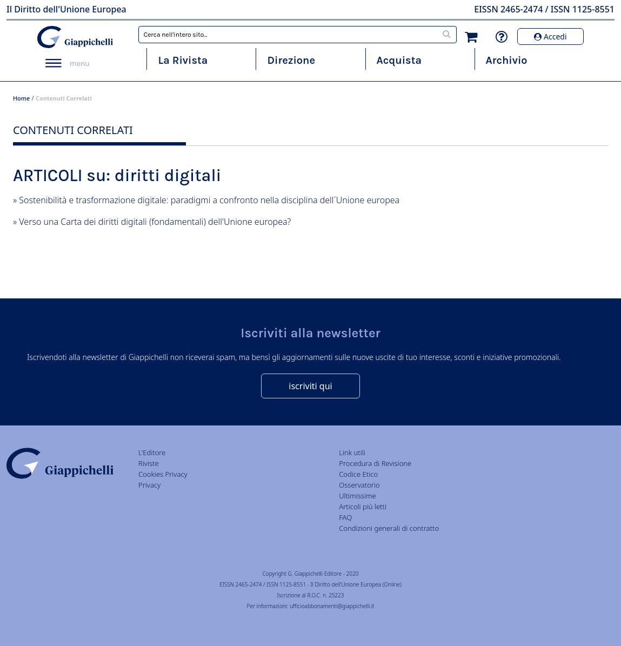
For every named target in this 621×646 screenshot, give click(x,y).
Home (21, 98)
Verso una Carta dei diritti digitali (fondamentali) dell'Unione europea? (155, 222)
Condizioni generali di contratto (389, 528)
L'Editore (151, 452)
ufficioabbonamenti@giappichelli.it (332, 606)
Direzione (291, 60)
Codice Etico (358, 474)
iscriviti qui (310, 386)
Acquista (399, 60)
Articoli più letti (362, 506)
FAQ (345, 517)
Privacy (149, 485)
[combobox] (297, 34)
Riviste (148, 463)
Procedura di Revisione (375, 463)
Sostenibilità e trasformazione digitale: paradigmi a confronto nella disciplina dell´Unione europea (209, 200)
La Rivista (183, 60)
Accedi (550, 36)
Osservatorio (359, 485)
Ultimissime (357, 496)
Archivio (506, 60)
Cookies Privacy (163, 474)
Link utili (352, 452)
